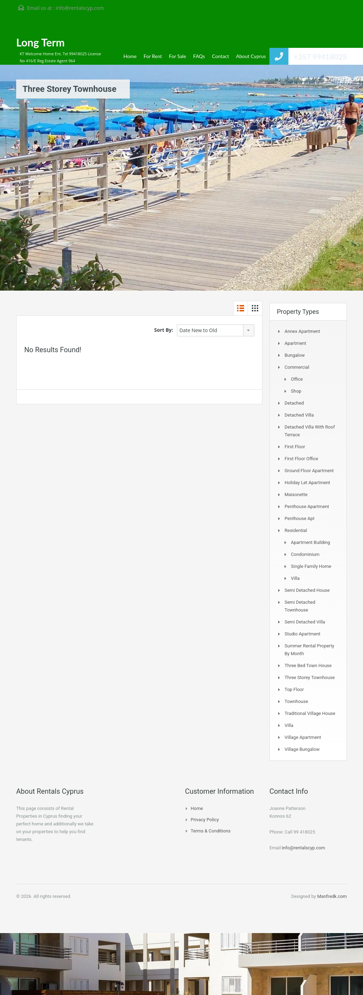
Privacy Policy (205, 819)
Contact (220, 56)
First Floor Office (301, 458)
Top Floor (294, 689)
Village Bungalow (302, 749)
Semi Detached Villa (305, 622)
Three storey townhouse (310, 677)
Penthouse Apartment (307, 506)
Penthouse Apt (299, 518)
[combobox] (215, 330)
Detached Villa (299, 415)
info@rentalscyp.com (80, 8)
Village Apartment (303, 737)
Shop (296, 391)
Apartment (295, 343)
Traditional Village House (310, 713)
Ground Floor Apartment (309, 470)
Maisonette (296, 494)
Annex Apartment (302, 331)
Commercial (297, 367)
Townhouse (296, 701)
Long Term (40, 42)
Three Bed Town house (308, 665)
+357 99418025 (320, 56)
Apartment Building (310, 542)
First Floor (295, 446)
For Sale (177, 56)
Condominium (305, 554)
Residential (296, 530)
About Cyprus (251, 56)
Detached (294, 403)
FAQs (199, 56)
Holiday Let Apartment (307, 482)
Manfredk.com (332, 896)
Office (297, 379)
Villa (295, 578)
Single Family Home (311, 566)
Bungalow (295, 355)
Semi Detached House (307, 590)
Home (129, 56)
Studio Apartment (302, 633)
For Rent (153, 56)
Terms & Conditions (210, 831)
